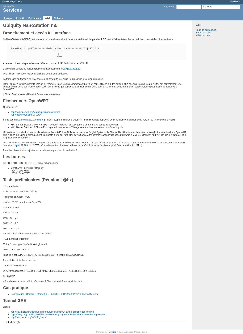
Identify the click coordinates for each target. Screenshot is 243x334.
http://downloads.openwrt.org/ (26, 114)
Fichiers (58, 18)
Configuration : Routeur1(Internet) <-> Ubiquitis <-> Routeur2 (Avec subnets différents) (54, 294)
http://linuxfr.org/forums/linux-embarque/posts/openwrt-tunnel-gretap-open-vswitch (52, 312)
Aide (20, 1)
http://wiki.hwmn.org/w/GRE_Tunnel (29, 317)
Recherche (169, 6)
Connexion (235, 1)
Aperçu (8, 18)
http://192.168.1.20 (70, 68)
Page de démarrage (206, 30)
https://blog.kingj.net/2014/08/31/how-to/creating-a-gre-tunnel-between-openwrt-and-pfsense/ (58, 314)
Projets (13, 1)
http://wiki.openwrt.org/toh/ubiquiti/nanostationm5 (35, 112)
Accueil (5, 1)
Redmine (112, 332)
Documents (34, 18)
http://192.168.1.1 (22, 145)
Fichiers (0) (14, 322)
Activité (20, 18)
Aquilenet (8, 6)
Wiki (47, 18)
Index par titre (203, 32)
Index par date (203, 35)
